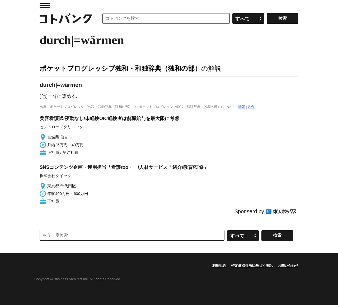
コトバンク (66, 18)
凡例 (251, 107)
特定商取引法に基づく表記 (252, 266)
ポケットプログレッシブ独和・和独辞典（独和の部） (120, 68)
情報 (241, 107)
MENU (45, 5)
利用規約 (219, 266)
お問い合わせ (288, 266)
